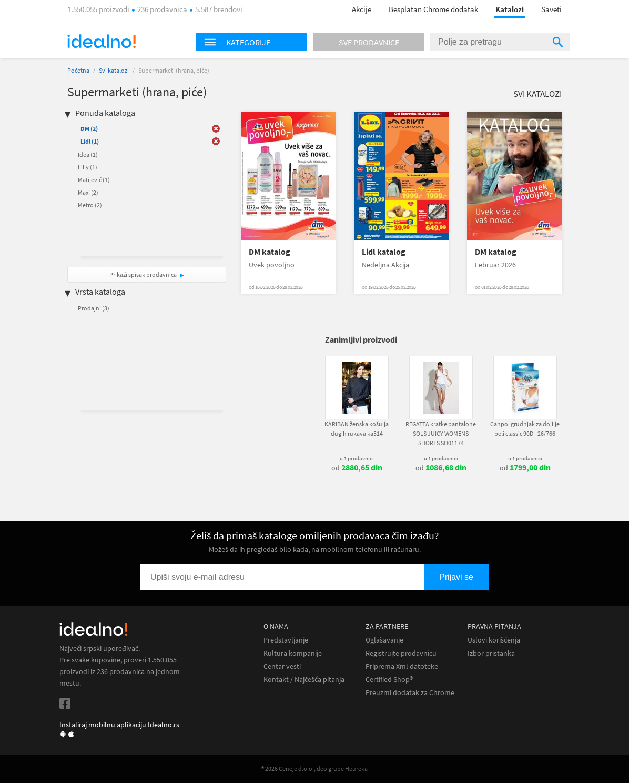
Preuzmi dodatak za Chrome (410, 692)
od (356, 468)
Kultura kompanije (292, 653)
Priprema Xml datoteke (402, 666)
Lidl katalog (383, 252)
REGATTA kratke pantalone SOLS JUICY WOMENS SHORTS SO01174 (440, 433)
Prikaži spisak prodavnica (143, 274)
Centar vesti (282, 666)
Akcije (361, 9)
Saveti (551, 9)
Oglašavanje (384, 640)
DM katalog (269, 252)
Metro (90, 205)
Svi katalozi (114, 70)
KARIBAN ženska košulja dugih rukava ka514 (356, 428)
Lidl (89, 141)
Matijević (94, 180)
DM (89, 129)
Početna (78, 70)
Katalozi (509, 9)
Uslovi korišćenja (494, 640)
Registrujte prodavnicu (401, 653)
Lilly (87, 167)
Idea (88, 154)
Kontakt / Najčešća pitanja (303, 679)
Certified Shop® (389, 679)
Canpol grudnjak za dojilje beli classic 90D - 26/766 (525, 428)
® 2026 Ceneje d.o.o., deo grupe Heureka (314, 768)
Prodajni (93, 308)
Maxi (88, 192)
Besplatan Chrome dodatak (433, 9)
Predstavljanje (285, 640)
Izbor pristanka (491, 653)
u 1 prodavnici (357, 458)
